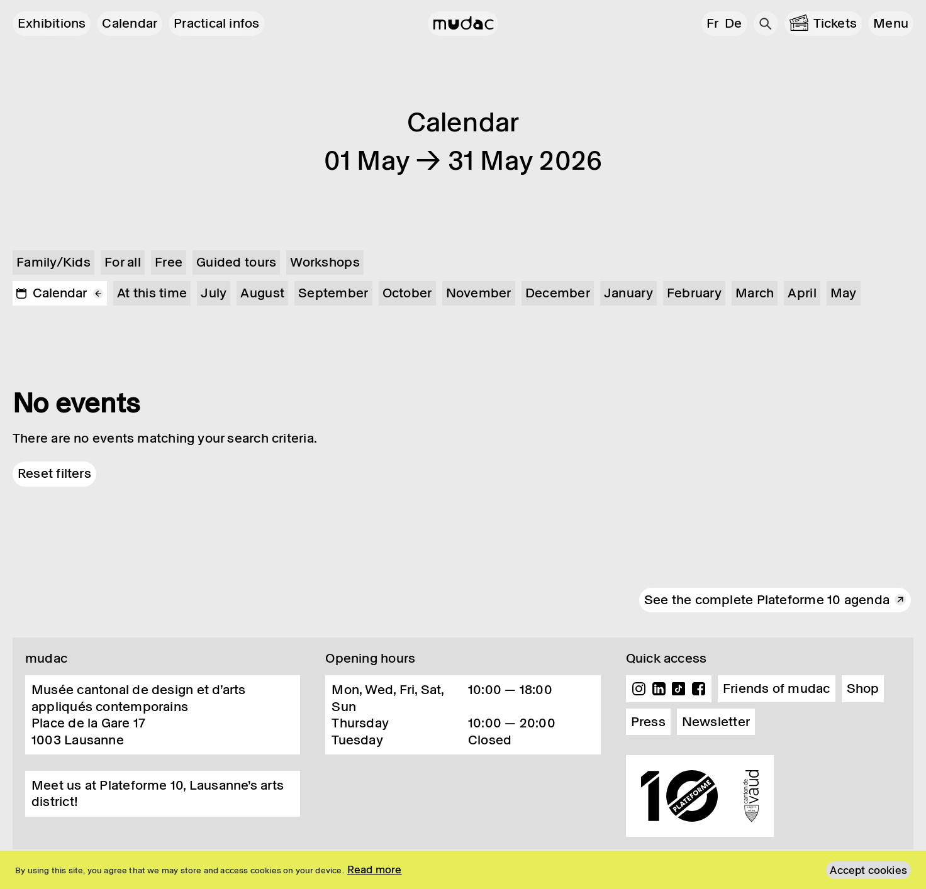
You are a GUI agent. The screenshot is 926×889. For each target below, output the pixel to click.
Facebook (698, 689)
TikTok (679, 689)
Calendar (129, 23)
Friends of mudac (776, 688)
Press (648, 722)
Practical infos (216, 23)
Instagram (639, 689)
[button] (890, 23)
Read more (374, 869)
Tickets (835, 23)
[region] (463, 870)
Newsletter (716, 722)
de (733, 23)
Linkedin (659, 689)
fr (712, 23)
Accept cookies (868, 870)
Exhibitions (52, 23)
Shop (863, 688)
